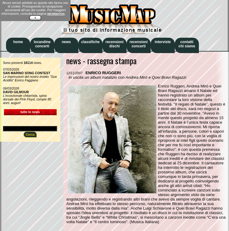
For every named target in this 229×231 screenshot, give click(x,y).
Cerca (30, 134)
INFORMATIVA (56, 13)
